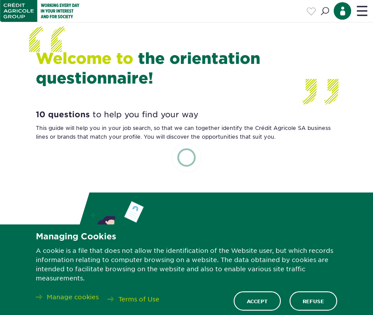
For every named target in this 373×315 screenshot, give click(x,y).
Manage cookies (73, 297)
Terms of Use (138, 299)
